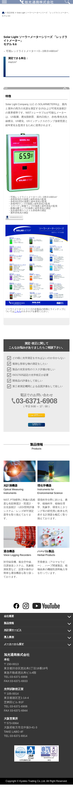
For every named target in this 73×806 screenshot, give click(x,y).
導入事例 (34, 659)
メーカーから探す (34, 666)
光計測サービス (34, 652)
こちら (17, 319)
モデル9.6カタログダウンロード (29, 223)
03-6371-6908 (36, 408)
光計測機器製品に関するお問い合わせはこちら (36, 442)
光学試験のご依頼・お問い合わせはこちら (36, 426)
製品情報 (10, 90)
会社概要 (34, 638)
